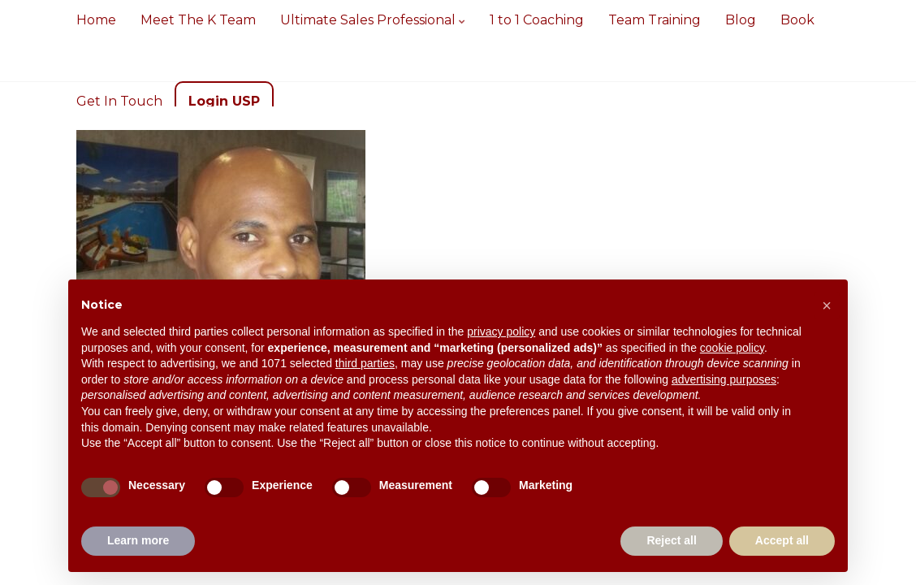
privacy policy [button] (501, 331)
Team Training (654, 20)
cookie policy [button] (732, 347)
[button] (827, 305)
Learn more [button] (138, 540)
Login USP (224, 101)
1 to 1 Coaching (537, 20)
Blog (740, 20)
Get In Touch (119, 101)
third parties (365, 363)
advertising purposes (724, 379)
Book (797, 20)
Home (96, 20)
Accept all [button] (782, 540)
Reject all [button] (671, 540)
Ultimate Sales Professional (372, 20)
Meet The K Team (198, 20)
